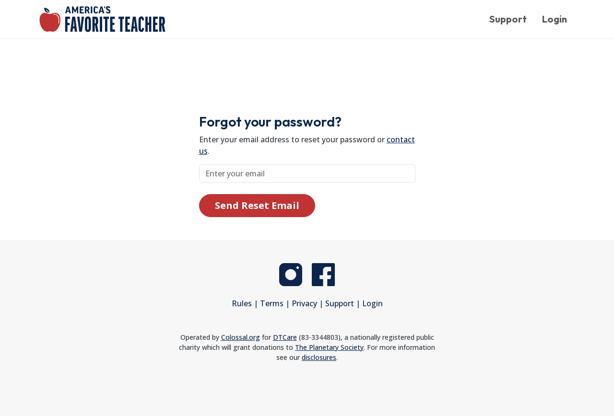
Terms (271, 303)
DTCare (285, 337)
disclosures (319, 357)
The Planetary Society (329, 347)
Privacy (304, 303)
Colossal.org (240, 337)
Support (508, 19)
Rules (242, 303)
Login (554, 19)
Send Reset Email (257, 205)
